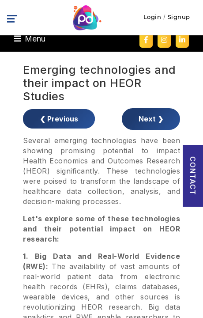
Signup (179, 16)
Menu (29, 38)
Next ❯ (151, 118)
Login (152, 16)
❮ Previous (59, 118)
